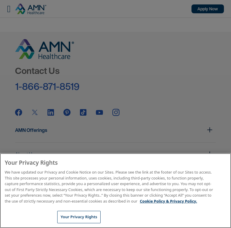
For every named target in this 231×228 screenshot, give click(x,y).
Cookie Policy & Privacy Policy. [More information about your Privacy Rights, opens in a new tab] (168, 201)
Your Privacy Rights (78, 216)
